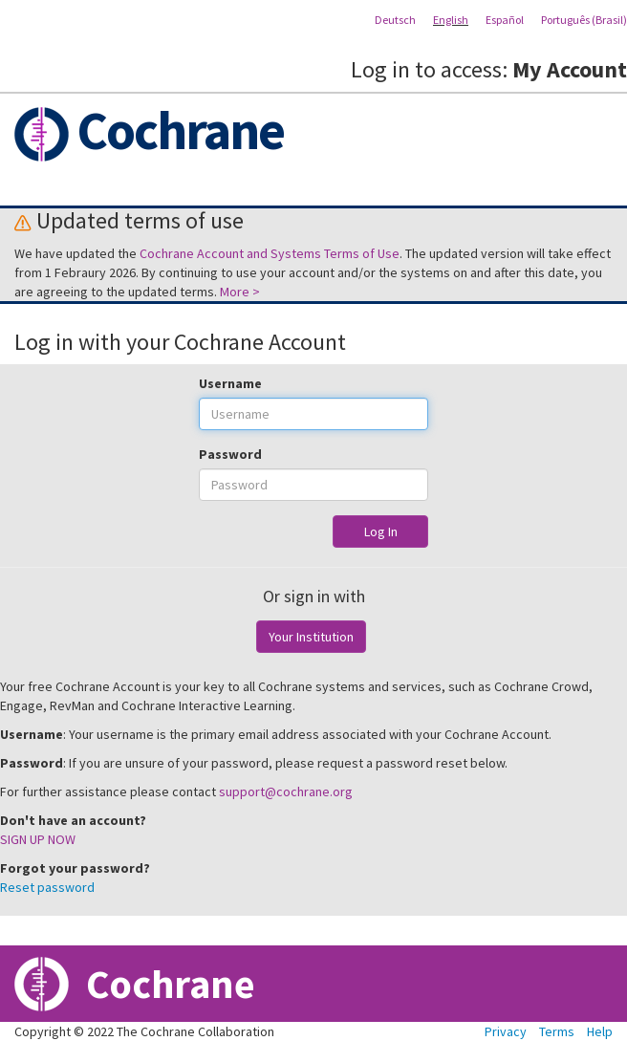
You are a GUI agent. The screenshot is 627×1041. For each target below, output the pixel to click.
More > (240, 291)
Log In (381, 531)
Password (230, 454)
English (450, 19)
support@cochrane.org (286, 791)
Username (230, 383)
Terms (556, 1031)
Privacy (506, 1031)
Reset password (47, 887)
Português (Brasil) (584, 19)
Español (505, 19)
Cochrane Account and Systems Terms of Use (270, 253)
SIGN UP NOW (38, 839)
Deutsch (395, 19)
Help (600, 1031)
